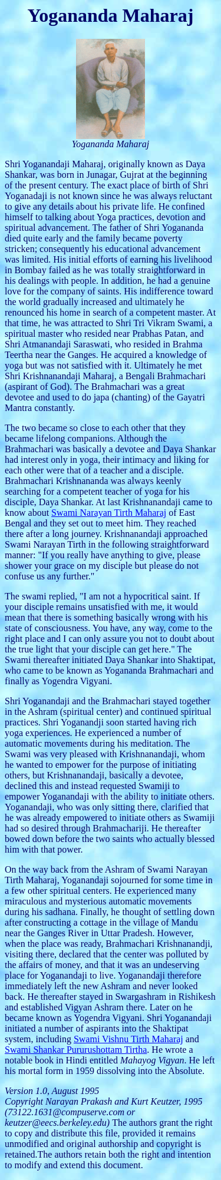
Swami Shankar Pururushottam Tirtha (76, 1050)
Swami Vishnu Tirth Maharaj (128, 1039)
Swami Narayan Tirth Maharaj (108, 513)
